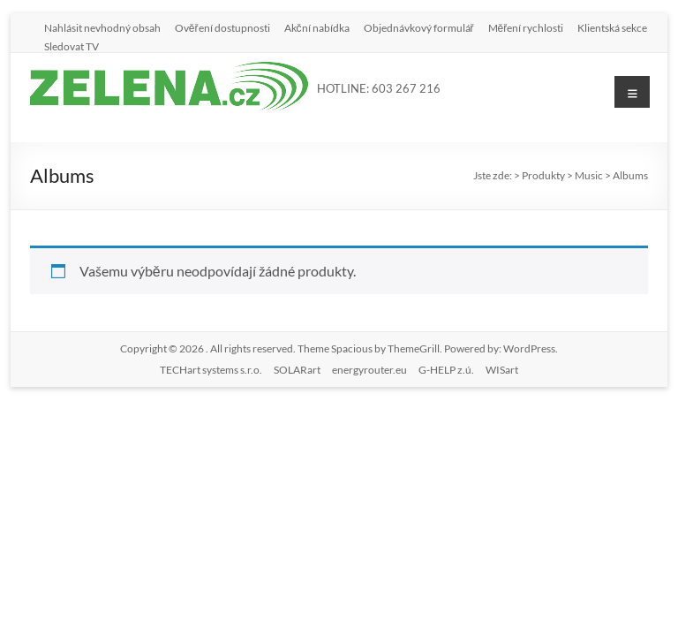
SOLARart (297, 369)
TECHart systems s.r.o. (211, 369)
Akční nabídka (317, 27)
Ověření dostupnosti (222, 27)
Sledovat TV (71, 46)
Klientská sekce (612, 27)
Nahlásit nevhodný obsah (102, 27)
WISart (502, 369)
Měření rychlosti (526, 27)
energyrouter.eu (369, 369)
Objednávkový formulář (419, 27)
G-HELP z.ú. (446, 369)
